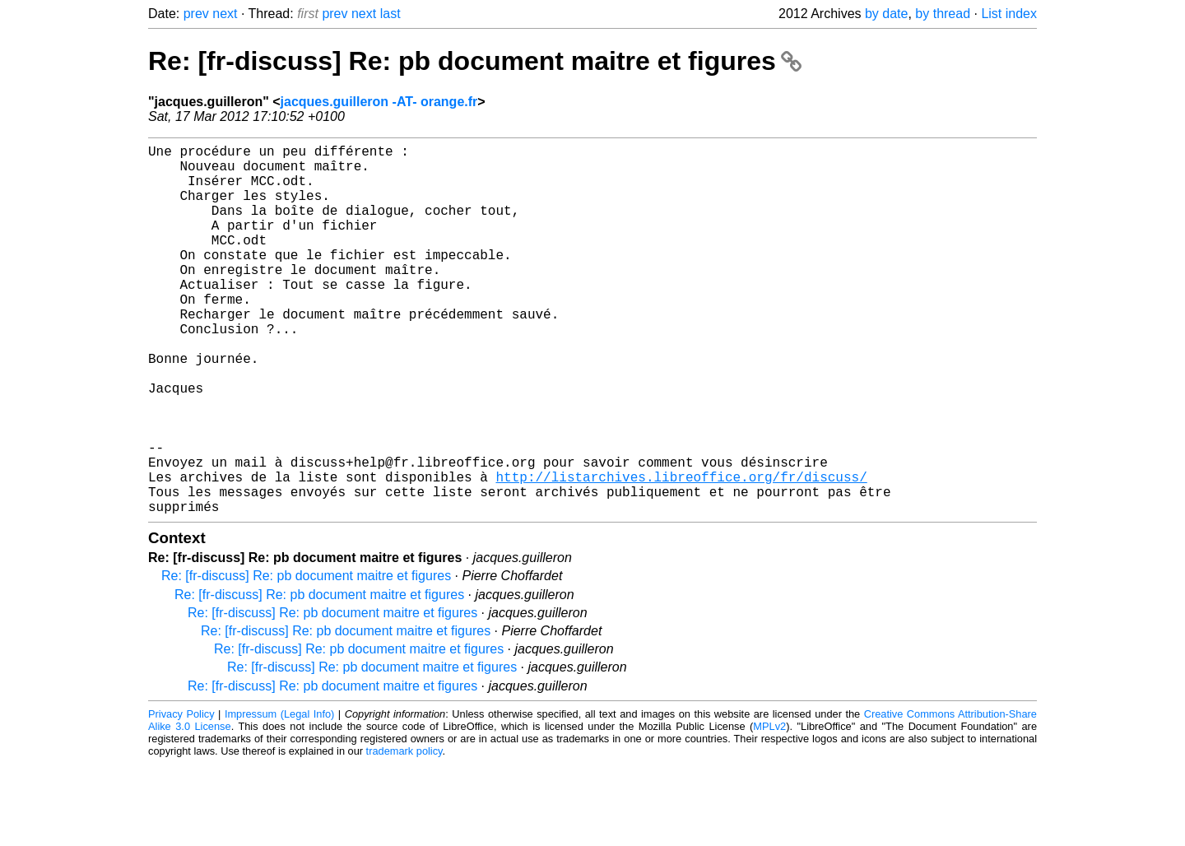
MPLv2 (769, 808)
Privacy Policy (181, 796)
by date (886, 14)
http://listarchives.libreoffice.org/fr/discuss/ (681, 552)
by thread (942, 14)
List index (1009, 14)
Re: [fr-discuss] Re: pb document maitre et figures (475, 61)
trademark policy (404, 833)
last (390, 14)
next (224, 14)
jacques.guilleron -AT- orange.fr (379, 102)
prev (196, 14)
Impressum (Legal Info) (279, 796)
